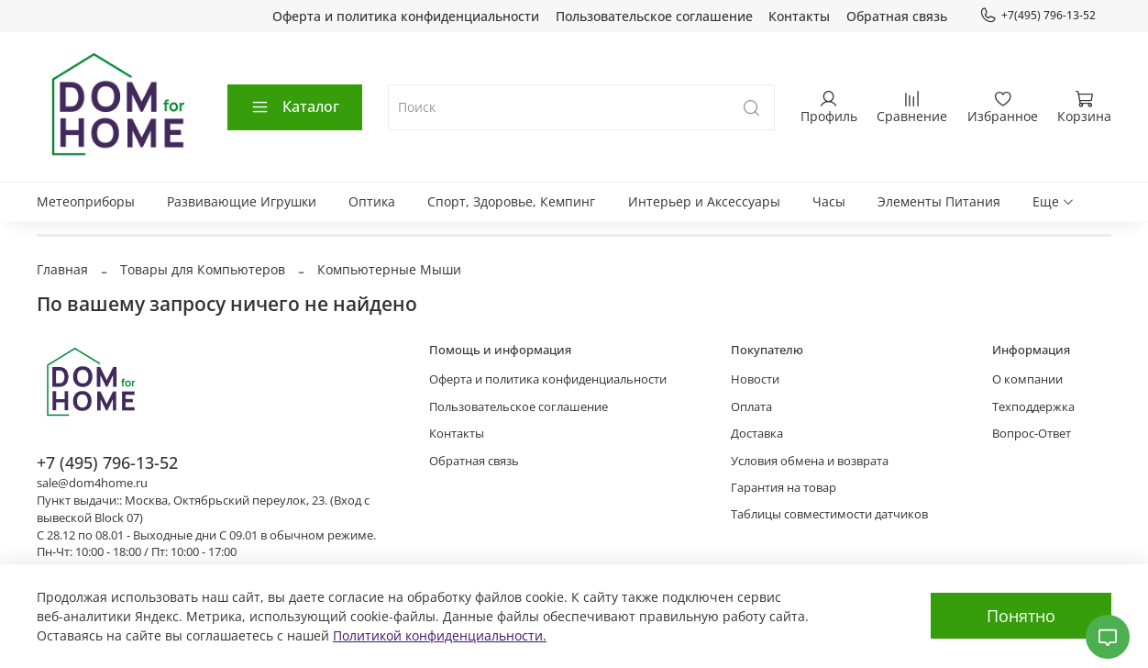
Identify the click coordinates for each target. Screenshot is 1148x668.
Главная (62, 269)
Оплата (751, 407)
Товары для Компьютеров (202, 269)
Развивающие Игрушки (241, 201)
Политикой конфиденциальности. (439, 635)
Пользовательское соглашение (654, 16)
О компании (1027, 379)
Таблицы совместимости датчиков (829, 514)
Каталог (294, 106)
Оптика (371, 201)
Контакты (799, 16)
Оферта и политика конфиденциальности (405, 16)
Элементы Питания (939, 201)
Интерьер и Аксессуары (704, 201)
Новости (755, 379)
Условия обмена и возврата (810, 461)
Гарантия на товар (783, 487)
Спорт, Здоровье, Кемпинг (511, 201)
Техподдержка (1033, 407)
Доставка (757, 433)
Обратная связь (896, 16)
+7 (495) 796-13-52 (107, 462)
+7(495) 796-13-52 (1037, 15)
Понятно (1021, 616)
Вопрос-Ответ (1031, 433)
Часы (828, 201)
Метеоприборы (86, 201)
